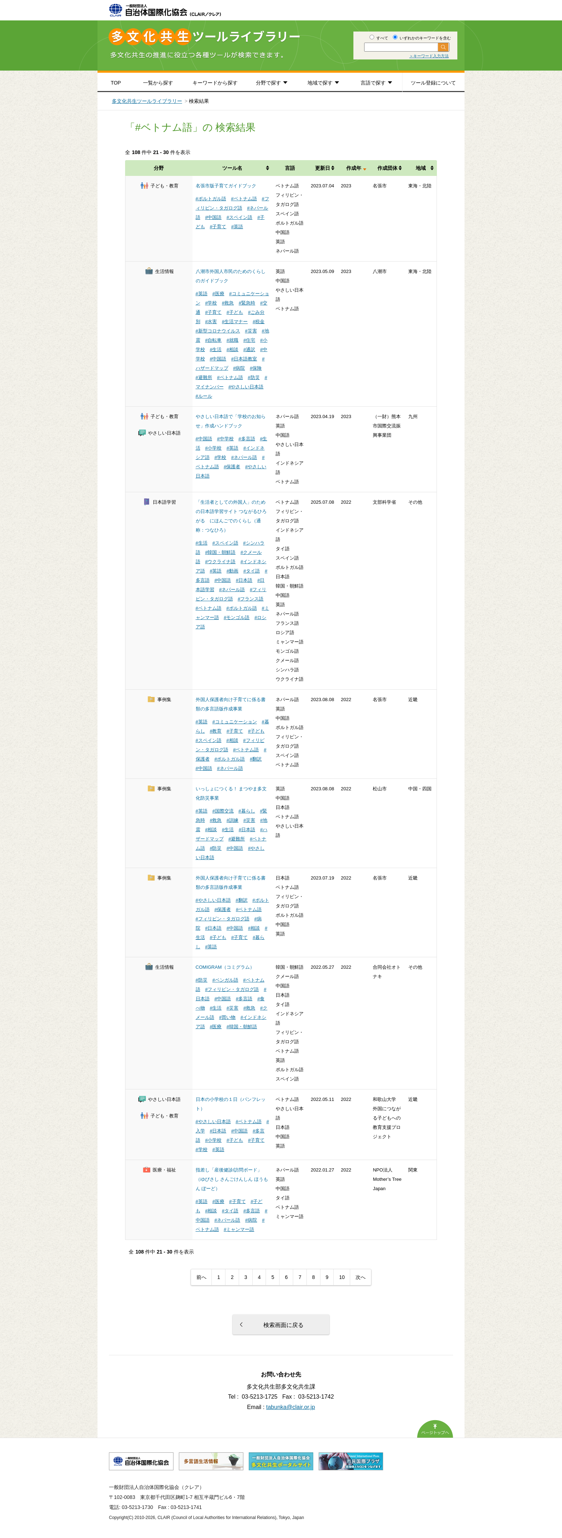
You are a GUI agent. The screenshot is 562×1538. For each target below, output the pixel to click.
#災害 (251, 331)
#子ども (235, 312)
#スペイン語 (239, 217)
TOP (116, 83)
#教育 (216, 731)
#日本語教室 (244, 358)
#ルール (204, 396)
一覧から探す (158, 83)
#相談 (232, 349)
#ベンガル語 (225, 980)
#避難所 (204, 377)
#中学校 (225, 438)
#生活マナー (235, 321)
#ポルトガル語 (211, 198)
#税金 (259, 321)
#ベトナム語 (244, 198)
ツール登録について (433, 83)
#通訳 (249, 349)
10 (342, 1277)
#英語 (237, 226)
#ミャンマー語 (239, 1229)
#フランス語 (250, 599)
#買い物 (227, 1017)
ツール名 (232, 168)
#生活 (216, 349)
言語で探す (373, 83)
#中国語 (213, 217)
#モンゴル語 (236, 617)
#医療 (218, 293)
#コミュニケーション (234, 721)
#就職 (232, 340)
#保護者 (232, 466)
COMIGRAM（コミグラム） (225, 967)
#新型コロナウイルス (218, 331)
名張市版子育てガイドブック (226, 185)
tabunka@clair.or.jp (290, 1407)
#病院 (239, 368)
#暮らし (246, 811)
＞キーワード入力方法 (429, 56)
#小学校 (213, 448)
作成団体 (387, 168)
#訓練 (232, 820)
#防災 (253, 377)
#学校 (211, 303)
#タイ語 (251, 571)
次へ (361, 1277)
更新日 (322, 168)
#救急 (228, 303)
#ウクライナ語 (220, 561)
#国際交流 (222, 811)
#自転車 (213, 340)
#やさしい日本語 (245, 386)
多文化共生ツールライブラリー (147, 101)
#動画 (232, 571)
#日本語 (244, 580)
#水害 (211, 321)
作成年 (353, 168)
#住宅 (249, 340)
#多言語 (246, 438)
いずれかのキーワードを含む (422, 38)
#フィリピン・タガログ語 (222, 918)
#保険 (256, 368)
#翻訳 (256, 759)
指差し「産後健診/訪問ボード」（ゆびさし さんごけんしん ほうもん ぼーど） (232, 1179)
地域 (421, 168)
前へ (201, 1277)
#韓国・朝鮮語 (220, 552)
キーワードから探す (215, 83)
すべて (379, 38)
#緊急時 (247, 303)
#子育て (218, 226)
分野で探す (268, 83)
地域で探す (320, 83)
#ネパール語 (244, 457)
